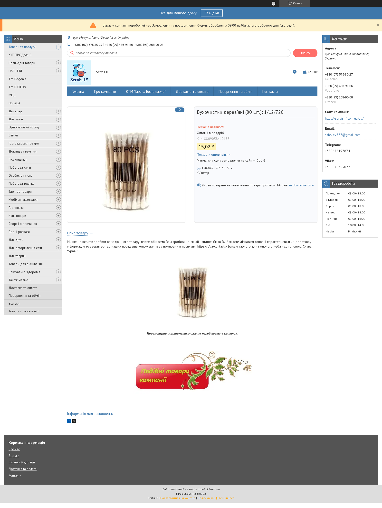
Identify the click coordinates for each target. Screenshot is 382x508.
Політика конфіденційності (216, 503)
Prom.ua (214, 494)
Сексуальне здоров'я (24, 272)
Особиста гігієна (20, 175)
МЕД (12, 95)
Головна (78, 91)
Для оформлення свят (25, 248)
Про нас (14, 454)
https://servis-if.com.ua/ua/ (344, 118)
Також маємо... (20, 280)
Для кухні (16, 119)
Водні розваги (19, 232)
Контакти (270, 91)
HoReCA (14, 103)
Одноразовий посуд (24, 127)
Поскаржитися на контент (177, 503)
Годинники (16, 207)
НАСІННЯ (15, 71)
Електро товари (20, 191)
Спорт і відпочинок (23, 223)
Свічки (13, 135)
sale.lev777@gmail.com (343, 135)
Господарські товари (24, 143)
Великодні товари (22, 63)
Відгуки (14, 303)
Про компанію (105, 91)
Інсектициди (18, 159)
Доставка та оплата (23, 288)
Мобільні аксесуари (23, 199)
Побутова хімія (20, 167)
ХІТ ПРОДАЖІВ (20, 55)
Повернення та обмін (24, 295)
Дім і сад (15, 111)
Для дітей (16, 240)
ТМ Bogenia (17, 79)
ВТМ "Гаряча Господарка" (146, 91)
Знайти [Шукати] (305, 53)
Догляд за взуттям (23, 151)
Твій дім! (212, 12)
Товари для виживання (26, 264)
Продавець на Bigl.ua (191, 499)
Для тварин (17, 256)
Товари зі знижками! (23, 311)
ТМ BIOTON (17, 87)
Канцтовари (17, 215)
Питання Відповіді (22, 468)
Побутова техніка (21, 183)
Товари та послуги (22, 47)
